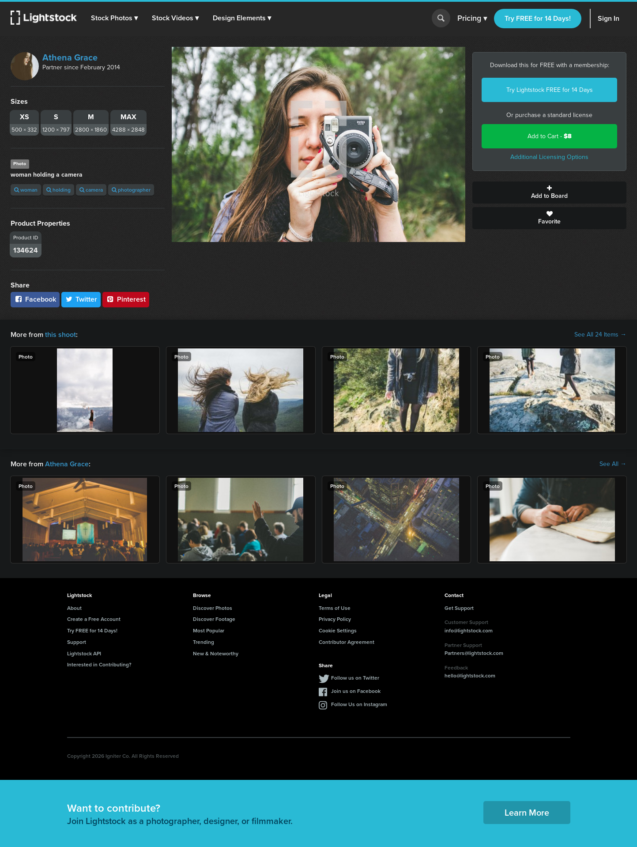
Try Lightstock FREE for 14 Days (549, 90)
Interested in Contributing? (99, 664)
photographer (131, 189)
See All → (612, 464)
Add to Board (549, 192)
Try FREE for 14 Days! (538, 18)
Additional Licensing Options (549, 157)
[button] (114, 18)
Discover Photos (212, 608)
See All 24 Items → (600, 334)
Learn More (527, 812)
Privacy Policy (335, 619)
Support (76, 642)
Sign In (608, 18)
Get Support (459, 608)
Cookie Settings (338, 630)
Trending (203, 642)
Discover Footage (214, 619)
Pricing (472, 18)
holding (58, 189)
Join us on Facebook (356, 691)
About (74, 608)
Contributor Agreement (346, 642)
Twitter (81, 299)
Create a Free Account (94, 619)
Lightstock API (84, 653)
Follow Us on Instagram (359, 704)
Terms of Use (335, 608)
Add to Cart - (550, 136)
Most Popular (208, 630)
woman (26, 189)
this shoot (60, 334)
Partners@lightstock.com (474, 653)
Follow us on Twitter (355, 677)
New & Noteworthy (215, 653)
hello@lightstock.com (470, 675)
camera (91, 189)
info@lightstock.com (469, 630)
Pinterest (126, 299)
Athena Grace (70, 57)
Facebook (35, 299)
